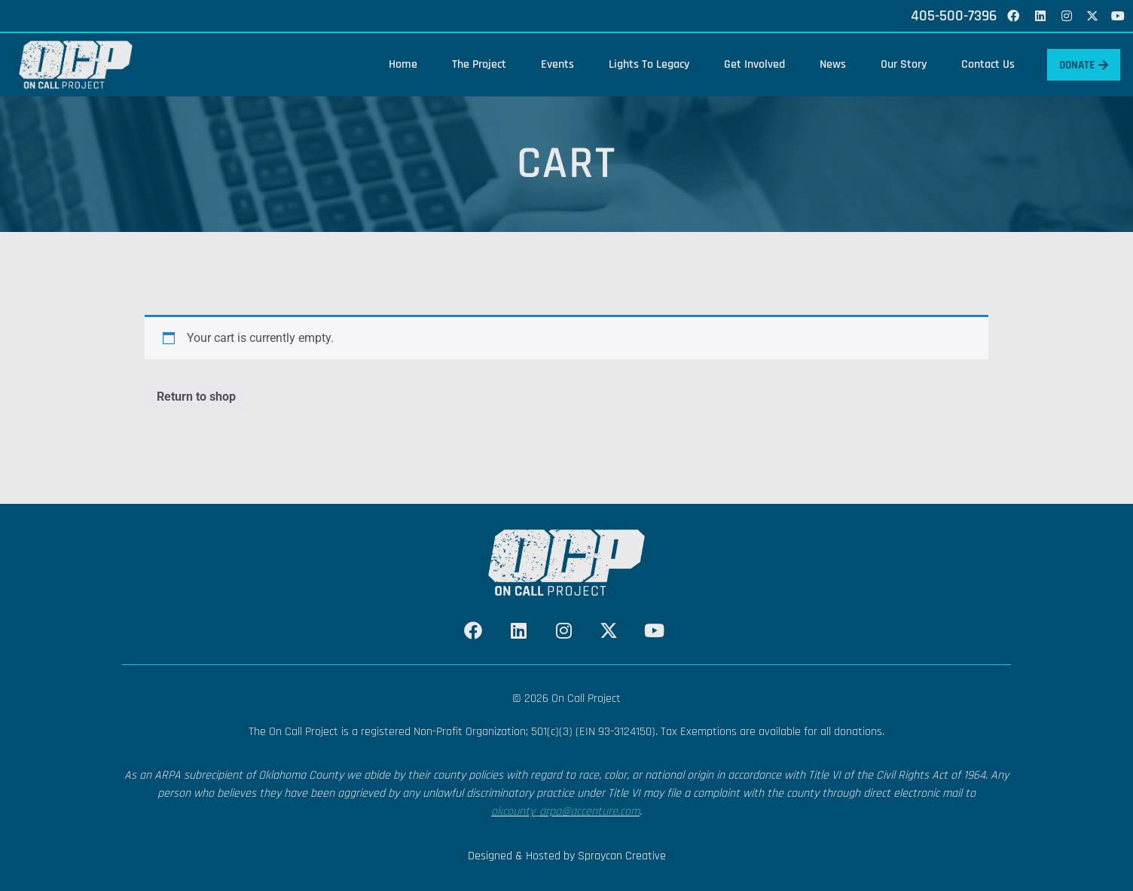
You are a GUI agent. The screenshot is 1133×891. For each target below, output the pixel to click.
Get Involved (748, 64)
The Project (473, 64)
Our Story (898, 64)
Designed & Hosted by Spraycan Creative (567, 856)
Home (397, 64)
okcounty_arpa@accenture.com (565, 811)
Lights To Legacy (643, 64)
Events (551, 64)
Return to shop (196, 396)
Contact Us (982, 64)
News (827, 64)
